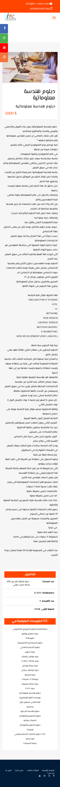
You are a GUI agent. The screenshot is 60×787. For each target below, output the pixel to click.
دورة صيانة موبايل (30, 665)
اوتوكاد (30, 729)
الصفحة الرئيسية (48, 770)
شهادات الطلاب (33, 770)
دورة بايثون (30, 652)
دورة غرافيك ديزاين (30, 670)
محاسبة (30, 707)
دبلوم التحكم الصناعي (30, 647)
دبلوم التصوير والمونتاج (30, 725)
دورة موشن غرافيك (30, 656)
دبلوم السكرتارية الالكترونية (30, 643)
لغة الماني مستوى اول (30, 702)
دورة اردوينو (30, 675)
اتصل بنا (9, 770)
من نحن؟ (50, 773)
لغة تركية (30, 738)
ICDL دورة (30, 688)
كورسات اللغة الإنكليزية (30, 697)
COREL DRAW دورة (30, 661)
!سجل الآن (19, 770)
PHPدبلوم (30, 638)
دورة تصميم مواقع (30, 633)
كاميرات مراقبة (30, 720)
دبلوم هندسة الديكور (30, 711)
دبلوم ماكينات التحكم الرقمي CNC (30, 734)
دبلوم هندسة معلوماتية (30, 693)
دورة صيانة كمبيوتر (30, 684)
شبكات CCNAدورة (30, 679)
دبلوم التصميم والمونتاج (30, 716)
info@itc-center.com (37, 4)
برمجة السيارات (30, 743)
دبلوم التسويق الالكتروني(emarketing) (30, 629)
